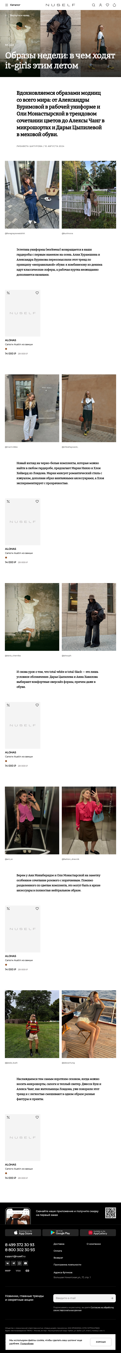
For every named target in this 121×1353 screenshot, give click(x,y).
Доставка (59, 1244)
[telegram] (13, 1263)
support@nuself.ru (15, 1256)
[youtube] (25, 1263)
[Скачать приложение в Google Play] (60, 1232)
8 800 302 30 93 (20, 1250)
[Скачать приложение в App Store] (23, 1232)
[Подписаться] (111, 1298)
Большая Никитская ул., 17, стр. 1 (72, 1277)
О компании (94, 1244)
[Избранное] (107, 5)
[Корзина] (114, 5)
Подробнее (27, 1343)
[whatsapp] (19, 1263)
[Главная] (60, 5)
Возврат (58, 1257)
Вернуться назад (17, 15)
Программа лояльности (67, 1264)
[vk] (7, 1263)
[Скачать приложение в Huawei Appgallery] (98, 1232)
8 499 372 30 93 (19, 1245)
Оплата (58, 1250)
